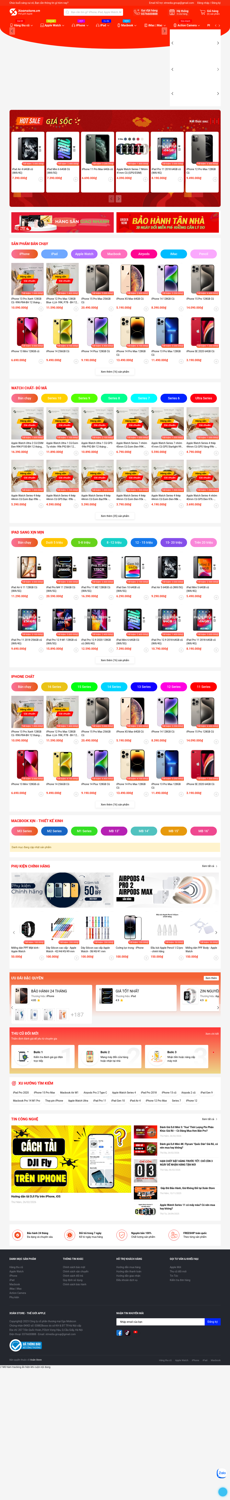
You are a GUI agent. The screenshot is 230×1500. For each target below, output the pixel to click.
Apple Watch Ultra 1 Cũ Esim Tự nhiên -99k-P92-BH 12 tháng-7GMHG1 (62, 456)
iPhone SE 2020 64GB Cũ (201, 363)
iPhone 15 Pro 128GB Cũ (200, 310)
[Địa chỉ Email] (168, 1333)
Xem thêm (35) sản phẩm (115, 527)
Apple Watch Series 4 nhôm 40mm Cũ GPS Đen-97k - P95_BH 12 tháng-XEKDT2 (202, 509)
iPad (103, 25)
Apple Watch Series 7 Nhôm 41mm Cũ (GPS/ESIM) (132, 182)
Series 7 (176, 1112)
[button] (164, 72)
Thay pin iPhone (54, 1112)
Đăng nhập (203, 2)
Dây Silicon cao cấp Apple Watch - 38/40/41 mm (95, 961)
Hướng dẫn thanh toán (128, 1283)
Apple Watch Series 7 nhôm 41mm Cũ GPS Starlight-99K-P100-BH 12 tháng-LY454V (167, 456)
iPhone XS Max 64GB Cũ (130, 310)
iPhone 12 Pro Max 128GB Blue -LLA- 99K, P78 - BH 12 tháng (61, 312)
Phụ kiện (14, 1309)
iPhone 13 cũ (169, 1104)
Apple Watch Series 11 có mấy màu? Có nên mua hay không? (187, 1218)
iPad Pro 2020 (21, 1104)
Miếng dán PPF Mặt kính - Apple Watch (25, 961)
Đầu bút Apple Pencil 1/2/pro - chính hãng (167, 961)
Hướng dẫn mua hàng (128, 1278)
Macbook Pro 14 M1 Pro (26, 1112)
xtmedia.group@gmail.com (179, 2)
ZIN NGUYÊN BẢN (214, 1003)
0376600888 (149, 14)
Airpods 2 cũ (188, 1104)
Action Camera (187, 25)
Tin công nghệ (24, 1131)
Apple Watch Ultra (78, 1112)
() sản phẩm (213, 14)
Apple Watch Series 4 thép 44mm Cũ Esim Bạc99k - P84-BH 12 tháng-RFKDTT (96, 509)
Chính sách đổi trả (73, 1287)
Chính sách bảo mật (74, 1278)
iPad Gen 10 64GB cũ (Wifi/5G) (128, 601)
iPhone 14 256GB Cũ (57, 363)
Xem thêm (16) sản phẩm (115, 383)
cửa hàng (182, 14)
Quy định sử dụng (72, 1291)
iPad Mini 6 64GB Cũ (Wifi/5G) (58, 182)
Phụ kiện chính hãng (30, 878)
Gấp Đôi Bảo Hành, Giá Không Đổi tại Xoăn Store (187, 1199)
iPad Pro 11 (99, 1112)
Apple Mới (175, 1278)
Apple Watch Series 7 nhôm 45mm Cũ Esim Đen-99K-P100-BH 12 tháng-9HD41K (131, 456)
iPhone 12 (191, 1112)
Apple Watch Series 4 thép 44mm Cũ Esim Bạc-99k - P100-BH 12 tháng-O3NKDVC (26, 509)
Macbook (127, 25)
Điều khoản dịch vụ (126, 1291)
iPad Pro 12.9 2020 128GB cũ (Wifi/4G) (96, 653)
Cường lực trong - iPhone (130, 959)
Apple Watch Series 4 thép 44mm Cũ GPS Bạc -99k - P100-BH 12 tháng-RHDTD (61, 509)
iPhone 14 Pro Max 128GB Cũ (131, 365)
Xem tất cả (210, 878)
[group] (88, 73)
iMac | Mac (155, 25)
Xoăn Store (36, 1371)
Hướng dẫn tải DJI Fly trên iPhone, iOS (36, 1208)
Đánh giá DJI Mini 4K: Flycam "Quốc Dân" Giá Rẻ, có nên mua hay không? (189, 1157)
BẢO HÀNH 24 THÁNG (49, 1003)
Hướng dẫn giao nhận (128, 1287)
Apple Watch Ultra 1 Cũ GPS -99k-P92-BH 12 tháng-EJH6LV (96, 456)
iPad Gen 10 (118, 1112)
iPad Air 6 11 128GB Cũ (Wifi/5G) (24, 601)
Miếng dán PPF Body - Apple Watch (201, 961)
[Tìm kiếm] (67, 12)
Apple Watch (53, 25)
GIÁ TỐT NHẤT (127, 1003)
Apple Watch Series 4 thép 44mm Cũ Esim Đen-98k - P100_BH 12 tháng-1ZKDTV (166, 509)
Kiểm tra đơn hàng (180, 1291)
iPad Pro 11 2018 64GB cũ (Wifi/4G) (166, 182)
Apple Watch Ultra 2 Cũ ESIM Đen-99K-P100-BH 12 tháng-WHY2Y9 (27, 456)
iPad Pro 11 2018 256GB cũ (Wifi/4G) (26, 653)
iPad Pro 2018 (149, 1104)
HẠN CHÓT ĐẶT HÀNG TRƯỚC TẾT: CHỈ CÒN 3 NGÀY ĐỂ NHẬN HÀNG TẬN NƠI (186, 1174)
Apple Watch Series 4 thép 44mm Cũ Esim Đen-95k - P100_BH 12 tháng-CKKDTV (132, 509)
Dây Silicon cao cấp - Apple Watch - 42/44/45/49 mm (61, 961)
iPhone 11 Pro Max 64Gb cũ (97, 180)
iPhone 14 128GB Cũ (162, 310)
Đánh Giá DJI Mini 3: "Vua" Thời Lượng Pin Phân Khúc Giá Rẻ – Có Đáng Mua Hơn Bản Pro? (187, 1140)
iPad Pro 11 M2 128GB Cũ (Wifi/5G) (95, 601)
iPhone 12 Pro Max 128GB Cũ (201, 182)
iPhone (80, 25)
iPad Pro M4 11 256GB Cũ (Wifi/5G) (60, 601)
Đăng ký (216, 2)
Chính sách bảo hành (74, 1296)
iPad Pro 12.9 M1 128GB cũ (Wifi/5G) (61, 653)
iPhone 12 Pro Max (156, 1112)
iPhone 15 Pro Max (44, 1104)
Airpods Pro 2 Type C (95, 1104)
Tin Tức (174, 1287)
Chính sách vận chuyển (76, 1283)
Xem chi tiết (212, 1045)
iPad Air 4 (135, 1112)
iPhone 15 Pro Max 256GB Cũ (96, 312)
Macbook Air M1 (69, 1104)
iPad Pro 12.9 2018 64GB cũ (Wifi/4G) (167, 653)
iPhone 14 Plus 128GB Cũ (95, 363)
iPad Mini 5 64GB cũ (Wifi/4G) (198, 601)
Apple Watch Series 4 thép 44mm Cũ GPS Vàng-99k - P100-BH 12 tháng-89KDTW (202, 456)
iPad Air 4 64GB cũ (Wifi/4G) (22, 182)
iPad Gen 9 (207, 1104)
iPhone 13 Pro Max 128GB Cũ (166, 365)
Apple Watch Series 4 (124, 1104)
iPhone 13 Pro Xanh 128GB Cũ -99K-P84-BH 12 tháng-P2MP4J (26, 312)
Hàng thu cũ (22, 25)
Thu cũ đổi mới (178, 1283)
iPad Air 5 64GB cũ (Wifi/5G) (167, 599)
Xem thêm (211, 989)
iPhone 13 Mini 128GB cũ (25, 363)
